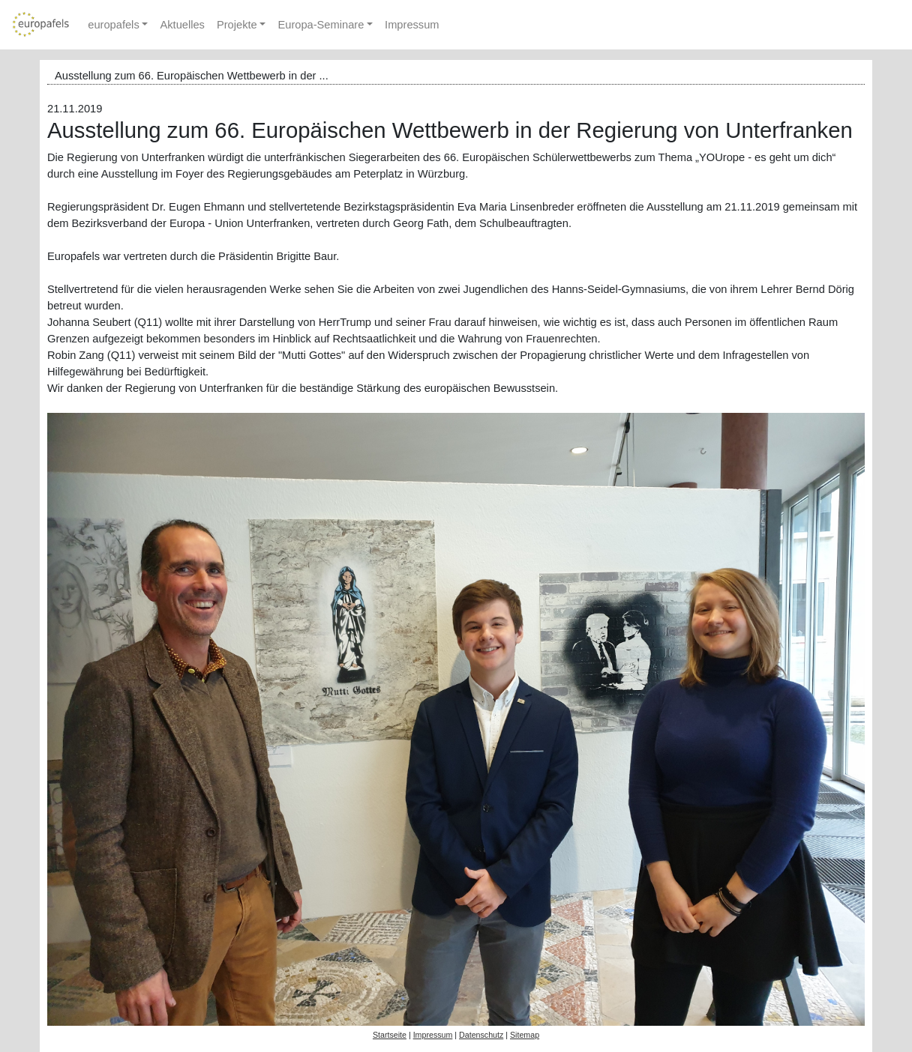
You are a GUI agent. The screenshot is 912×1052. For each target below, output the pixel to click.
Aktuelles (182, 25)
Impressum (412, 25)
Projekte (237, 25)
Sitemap (524, 1034)
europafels (113, 25)
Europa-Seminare (321, 25)
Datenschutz (481, 1034)
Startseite (389, 1034)
